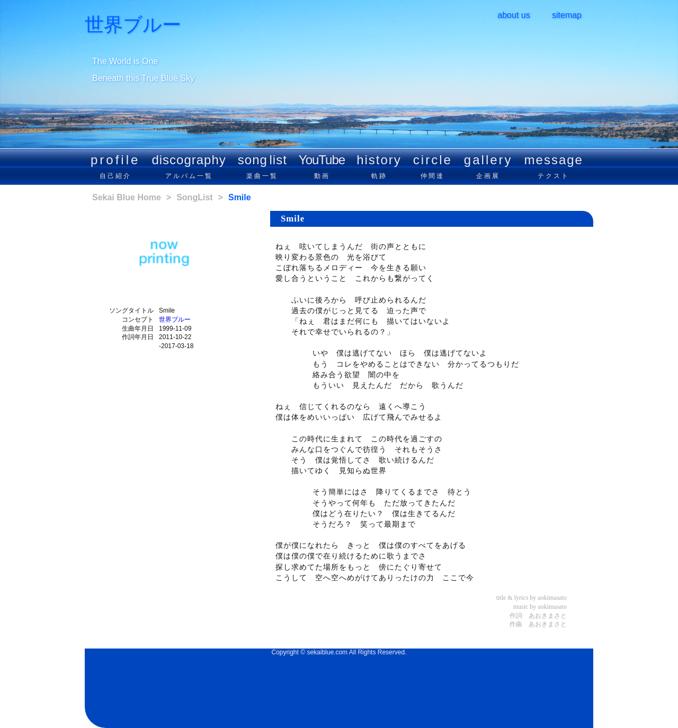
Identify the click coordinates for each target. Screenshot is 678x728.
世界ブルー (133, 24)
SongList (194, 197)
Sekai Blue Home (126, 197)
